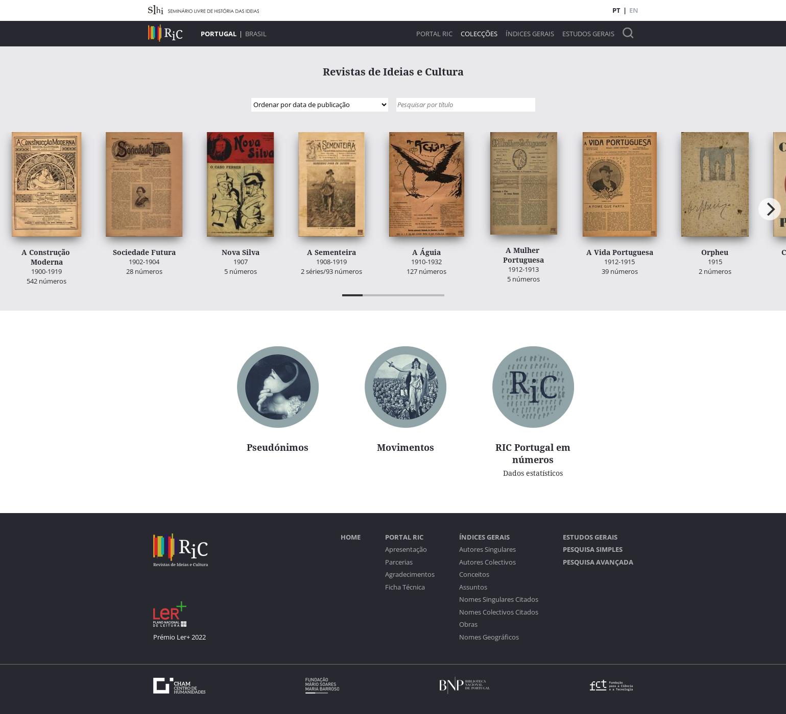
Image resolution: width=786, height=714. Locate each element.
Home (351, 537)
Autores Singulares (487, 549)
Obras (468, 624)
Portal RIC (434, 34)
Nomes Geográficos (489, 637)
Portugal (218, 33)
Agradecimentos (410, 574)
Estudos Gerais (588, 34)
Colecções (479, 34)
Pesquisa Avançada (598, 562)
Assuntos (473, 587)
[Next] (769, 209)
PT (616, 10)
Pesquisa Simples (593, 549)
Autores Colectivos (487, 562)
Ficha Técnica (405, 587)
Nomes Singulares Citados (498, 599)
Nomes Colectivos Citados (498, 612)
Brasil (256, 33)
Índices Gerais (530, 34)
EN (633, 10)
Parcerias (399, 562)
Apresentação (406, 549)
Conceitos (474, 574)
